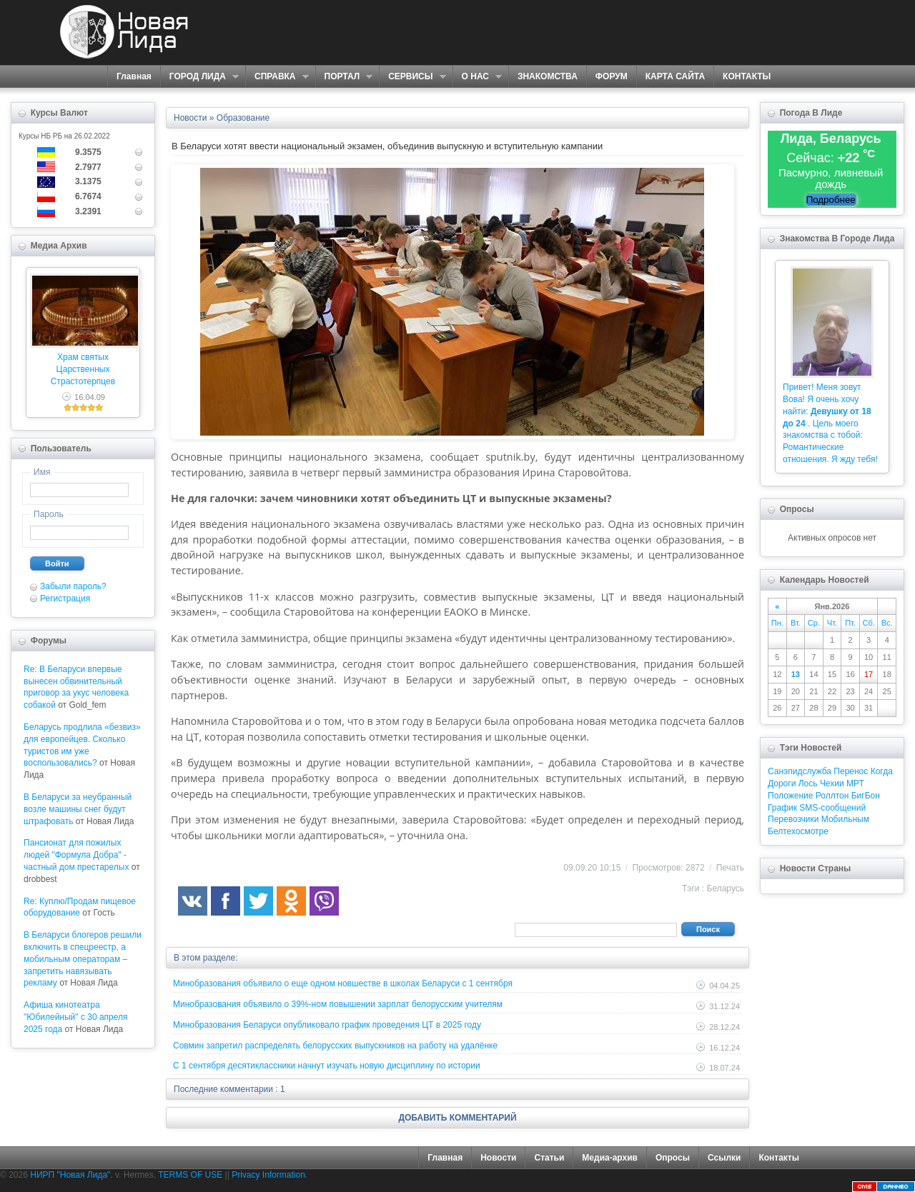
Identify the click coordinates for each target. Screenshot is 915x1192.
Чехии (832, 783)
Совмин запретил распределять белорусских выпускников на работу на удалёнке (335, 1046)
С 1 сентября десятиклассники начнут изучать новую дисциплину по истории (326, 1066)
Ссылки (724, 1158)
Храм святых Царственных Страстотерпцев (83, 369)
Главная (134, 76)
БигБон (865, 796)
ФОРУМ (611, 76)
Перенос (851, 771)
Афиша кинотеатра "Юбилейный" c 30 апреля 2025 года (76, 1017)
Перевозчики (793, 819)
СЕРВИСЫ (412, 76)
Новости (498, 1158)
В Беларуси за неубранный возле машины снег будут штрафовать (78, 809)
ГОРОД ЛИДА (199, 76)
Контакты (778, 1158)
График (782, 808)
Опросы (673, 1158)
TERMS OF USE (190, 1175)
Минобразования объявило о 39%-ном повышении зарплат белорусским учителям (338, 1004)
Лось (808, 783)
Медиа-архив (610, 1158)
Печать (730, 868)
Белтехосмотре (798, 831)
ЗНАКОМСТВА (548, 76)
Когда (882, 771)
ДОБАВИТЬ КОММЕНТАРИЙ (457, 1118)
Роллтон (832, 796)
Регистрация (65, 598)
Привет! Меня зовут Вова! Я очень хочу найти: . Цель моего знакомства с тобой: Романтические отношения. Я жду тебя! (830, 423)
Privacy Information (268, 1175)
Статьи (549, 1158)
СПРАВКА (277, 76)
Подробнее (831, 199)
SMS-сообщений (832, 808)
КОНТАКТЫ (747, 76)
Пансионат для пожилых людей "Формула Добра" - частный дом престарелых (76, 855)
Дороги (782, 783)
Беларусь (725, 888)
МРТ (855, 783)
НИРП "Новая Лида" (70, 1175)
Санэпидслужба (799, 771)
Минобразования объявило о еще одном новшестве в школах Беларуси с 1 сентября (343, 983)
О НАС (477, 76)
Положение (790, 796)
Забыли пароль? (73, 586)
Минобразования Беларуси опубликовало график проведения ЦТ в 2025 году (327, 1025)
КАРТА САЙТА (675, 76)
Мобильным (845, 819)
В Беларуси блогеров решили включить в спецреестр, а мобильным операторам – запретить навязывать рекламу (83, 959)
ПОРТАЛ (344, 76)
